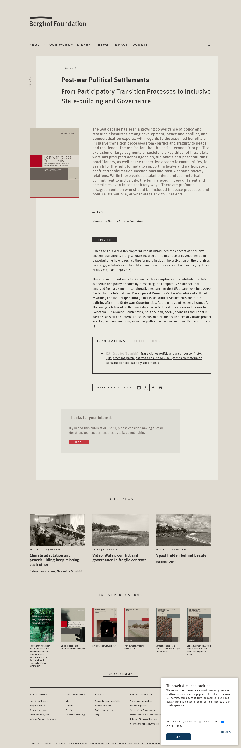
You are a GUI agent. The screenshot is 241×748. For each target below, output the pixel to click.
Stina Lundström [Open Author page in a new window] (133, 221)
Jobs (67, 701)
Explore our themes (104, 710)
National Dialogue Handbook (43, 719)
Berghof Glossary (37, 705)
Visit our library (120, 674)
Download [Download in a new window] (105, 239)
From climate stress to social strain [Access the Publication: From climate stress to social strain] (134, 647)
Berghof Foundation (58, 22)
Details (226, 732)
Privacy (111, 743)
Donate (140, 44)
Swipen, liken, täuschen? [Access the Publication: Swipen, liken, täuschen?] (104, 645)
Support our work (103, 705)
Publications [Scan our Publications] (39, 694)
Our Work (59, 44)
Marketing (174, 726)
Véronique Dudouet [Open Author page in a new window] (106, 221)
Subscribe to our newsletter (108, 701)
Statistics (212, 721)
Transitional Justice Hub (141, 701)
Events (69, 710)
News (103, 44)
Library (85, 44)
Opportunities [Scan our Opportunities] (76, 694)
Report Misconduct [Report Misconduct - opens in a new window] (131, 743)
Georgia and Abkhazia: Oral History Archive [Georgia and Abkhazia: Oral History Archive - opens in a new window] (150, 723)
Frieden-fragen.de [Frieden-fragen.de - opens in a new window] (138, 705)
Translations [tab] (111, 341)
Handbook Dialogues (39, 714)
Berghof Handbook (38, 710)
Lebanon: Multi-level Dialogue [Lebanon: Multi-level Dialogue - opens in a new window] (144, 719)
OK (178, 737)
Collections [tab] (147, 341)
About (36, 44)
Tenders (69, 705)
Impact (120, 44)
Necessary (181, 721)
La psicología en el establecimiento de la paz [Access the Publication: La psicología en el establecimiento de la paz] (73, 647)
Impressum (97, 743)
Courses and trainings (75, 714)
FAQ (97, 714)
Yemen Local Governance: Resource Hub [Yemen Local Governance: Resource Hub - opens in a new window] (148, 714)
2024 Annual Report (39, 701)
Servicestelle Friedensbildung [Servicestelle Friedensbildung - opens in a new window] (144, 710)
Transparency (155, 743)
